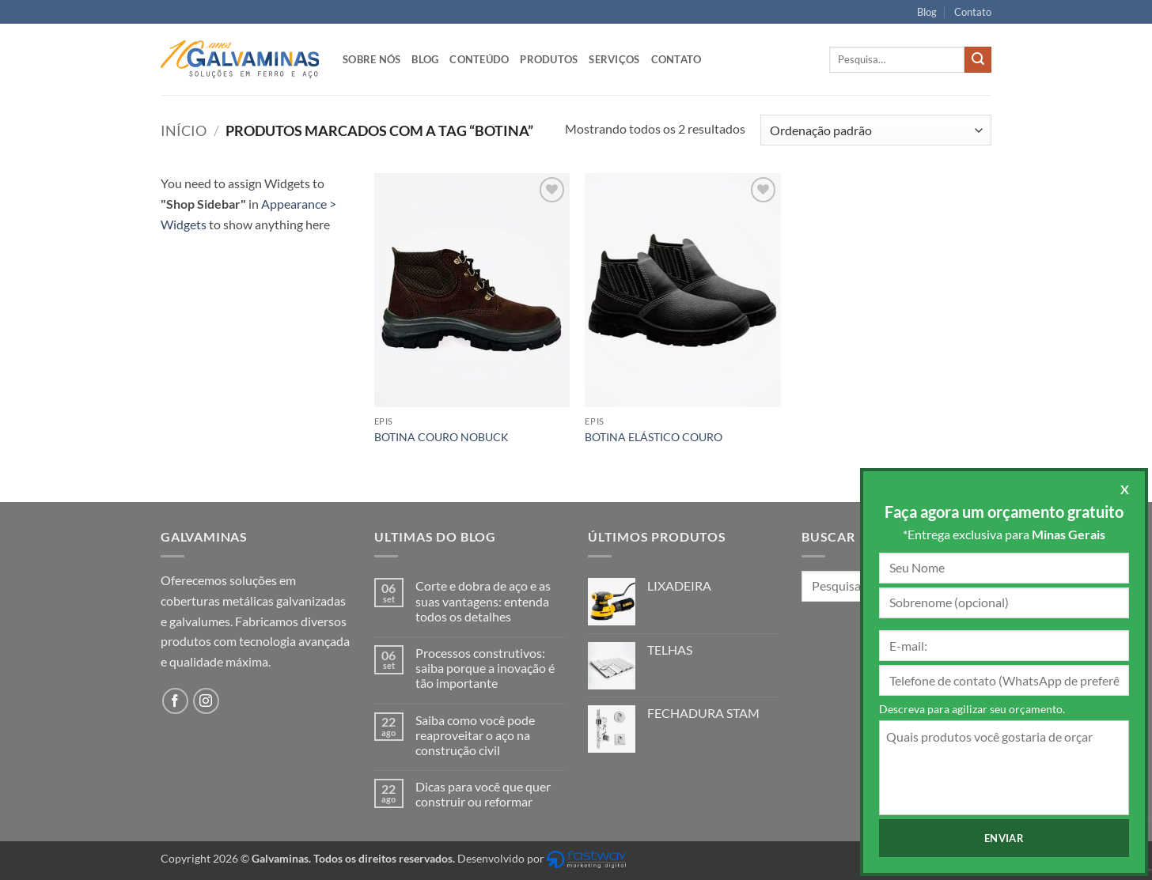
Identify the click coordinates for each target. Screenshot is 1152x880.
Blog (927, 12)
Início (184, 130)
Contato (972, 12)
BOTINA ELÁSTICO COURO (653, 437)
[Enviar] (977, 60)
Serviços (614, 59)
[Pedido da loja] (875, 130)
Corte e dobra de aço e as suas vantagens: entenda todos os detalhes (483, 600)
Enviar (1004, 838)
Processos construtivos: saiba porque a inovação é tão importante (485, 667)
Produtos (549, 59)
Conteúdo (479, 59)
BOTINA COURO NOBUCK (441, 437)
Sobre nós (371, 59)
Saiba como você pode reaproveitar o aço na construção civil (475, 734)
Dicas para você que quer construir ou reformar (483, 794)
